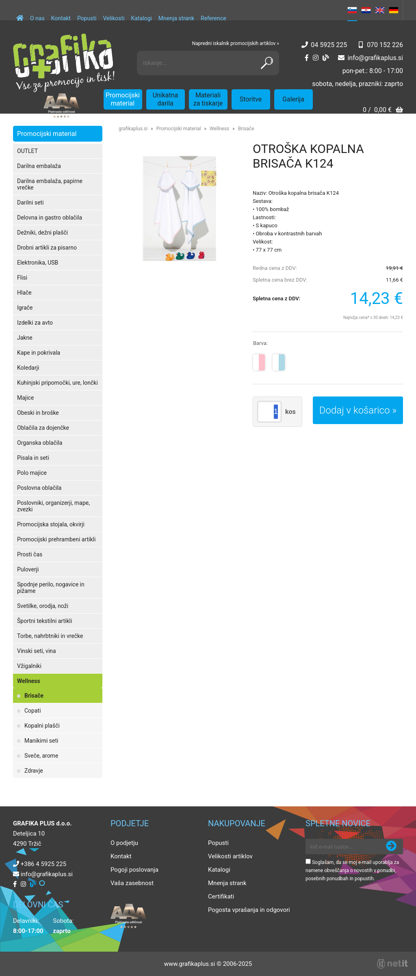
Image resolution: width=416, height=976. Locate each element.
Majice (25, 397)
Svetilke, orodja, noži (42, 606)
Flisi (22, 277)
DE (394, 10)
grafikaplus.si (133, 128)
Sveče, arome (41, 755)
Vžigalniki (29, 666)
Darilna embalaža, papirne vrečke (49, 184)
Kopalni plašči (42, 725)
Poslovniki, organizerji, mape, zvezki (53, 506)
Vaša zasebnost (132, 883)
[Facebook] (307, 58)
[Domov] (20, 14)
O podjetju (124, 843)
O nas (37, 18)
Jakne (24, 337)
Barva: (260, 343)
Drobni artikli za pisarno (47, 247)
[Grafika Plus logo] (64, 62)
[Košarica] (383, 110)
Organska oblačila (39, 443)
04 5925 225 (329, 45)
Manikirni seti (41, 740)
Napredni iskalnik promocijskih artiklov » (235, 43)
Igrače (25, 307)
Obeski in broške (38, 412)
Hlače (24, 292)
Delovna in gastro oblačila (49, 217)
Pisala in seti (33, 458)
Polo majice (32, 473)
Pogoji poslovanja (134, 869)
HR (366, 10)
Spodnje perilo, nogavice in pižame (50, 587)
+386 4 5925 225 (43, 864)
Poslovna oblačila (39, 488)
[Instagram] (315, 58)
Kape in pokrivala (38, 352)
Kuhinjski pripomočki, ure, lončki (57, 382)
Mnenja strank (176, 18)
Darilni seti (30, 202)
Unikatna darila (165, 99)
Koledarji (28, 367)
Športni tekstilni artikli (44, 621)
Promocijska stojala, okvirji (50, 524)
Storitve (251, 99)
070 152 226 (385, 45)
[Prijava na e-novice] (391, 846)
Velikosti (113, 18)
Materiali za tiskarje (208, 99)
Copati (32, 710)
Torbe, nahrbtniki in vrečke (50, 636)
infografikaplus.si (375, 58)
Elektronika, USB (37, 262)
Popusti (87, 18)
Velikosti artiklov (230, 856)
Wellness (28, 681)
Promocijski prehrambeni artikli (56, 539)
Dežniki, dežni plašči (42, 232)
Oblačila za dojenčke (43, 427)
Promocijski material (123, 99)
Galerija (293, 99)
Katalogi (141, 18)
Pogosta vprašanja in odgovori (249, 910)
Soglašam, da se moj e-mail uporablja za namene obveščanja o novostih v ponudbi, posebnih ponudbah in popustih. (352, 870)
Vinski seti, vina (36, 651)
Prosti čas (29, 554)
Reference (213, 18)
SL (352, 10)
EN (380, 10)
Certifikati (221, 896)
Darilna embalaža (39, 166)
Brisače (33, 695)
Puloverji (28, 569)
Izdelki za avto (35, 322)
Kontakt (61, 18)
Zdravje (33, 770)
